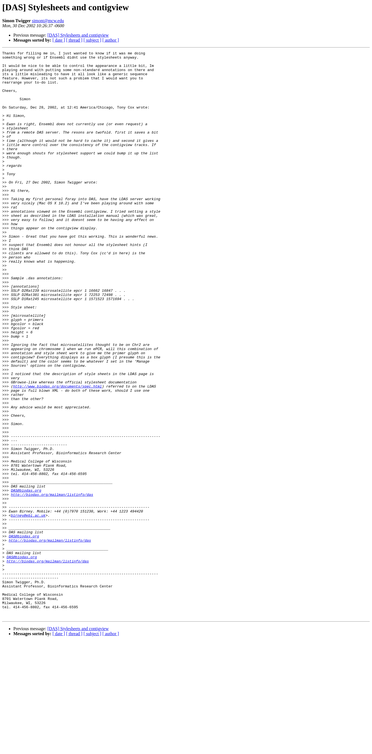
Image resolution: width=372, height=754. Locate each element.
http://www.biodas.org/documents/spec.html (57, 453)
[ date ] (58, 40)
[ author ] (110, 40)
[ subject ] (92, 40)
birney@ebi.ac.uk (28, 608)
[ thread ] (74, 40)
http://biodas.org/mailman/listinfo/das (52, 583)
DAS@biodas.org (26, 578)
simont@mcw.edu (48, 20)
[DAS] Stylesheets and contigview (78, 35)
